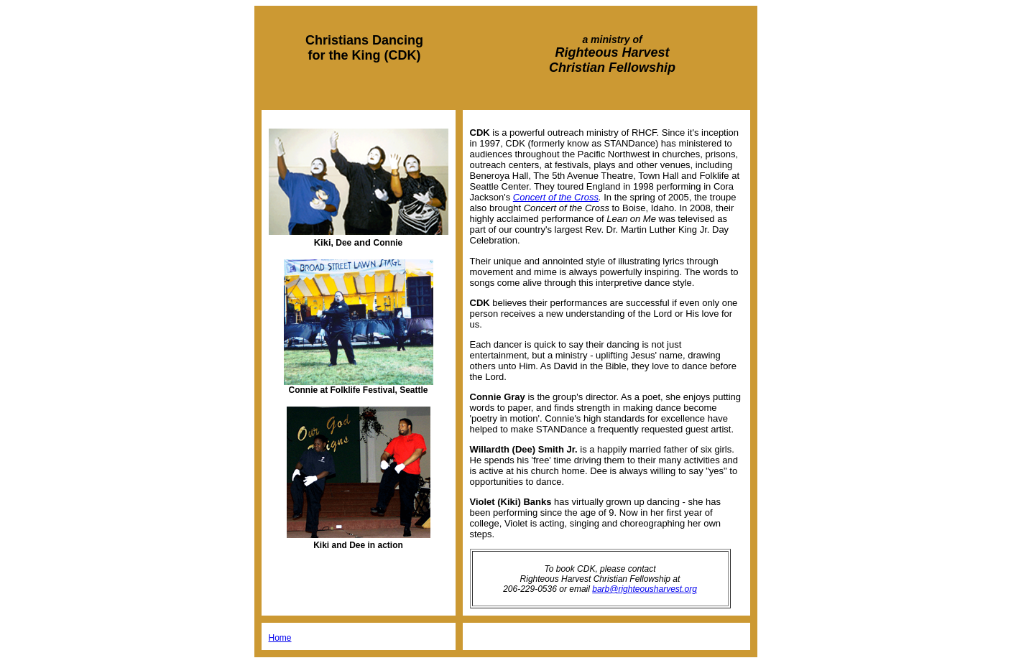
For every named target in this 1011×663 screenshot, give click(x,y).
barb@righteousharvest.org (644, 589)
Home (280, 638)
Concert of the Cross (556, 197)
